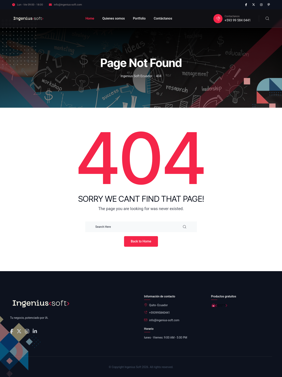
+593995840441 (159, 312)
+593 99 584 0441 (238, 20)
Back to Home (141, 241)
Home (89, 18)
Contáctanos (163, 18)
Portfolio (139, 18)
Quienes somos (113, 18)
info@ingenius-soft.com (68, 4)
